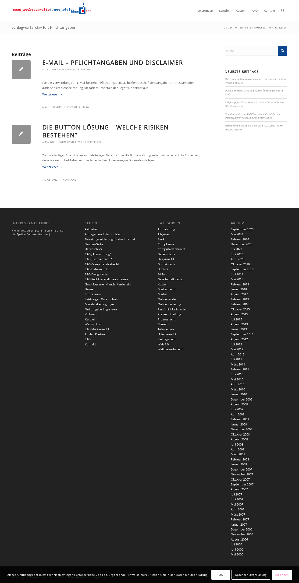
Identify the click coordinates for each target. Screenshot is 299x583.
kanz (72, 179)
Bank (161, 239)
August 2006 (239, 539)
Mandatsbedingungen (100, 304)
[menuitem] (205, 10)
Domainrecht (167, 264)
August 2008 (239, 439)
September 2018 (242, 269)
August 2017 (239, 294)
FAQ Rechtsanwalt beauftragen (106, 279)
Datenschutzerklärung (251, 575)
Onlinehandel (67, 142)
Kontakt (90, 344)
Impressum (93, 294)
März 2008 (238, 454)
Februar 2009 (240, 419)
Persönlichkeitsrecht (172, 309)
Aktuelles (91, 229)
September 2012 (242, 334)
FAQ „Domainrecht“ (98, 259)
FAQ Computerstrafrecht (102, 264)
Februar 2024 (240, 239)
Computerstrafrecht (171, 249)
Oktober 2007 (240, 479)
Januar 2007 (239, 524)
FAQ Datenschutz (97, 269)
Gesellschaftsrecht (63, 69)
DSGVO (163, 269)
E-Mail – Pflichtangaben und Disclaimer (112, 62)
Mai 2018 (237, 279)
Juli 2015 (236, 319)
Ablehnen (282, 575)
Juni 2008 (237, 444)
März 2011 (238, 364)
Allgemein (164, 234)
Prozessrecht (167, 319)
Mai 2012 (237, 349)
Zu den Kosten (95, 334)
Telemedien (84, 69)
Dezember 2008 (241, 429)
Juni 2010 (237, 374)
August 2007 (239, 489)
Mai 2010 (237, 379)
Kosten (162, 284)
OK (221, 575)
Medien (163, 294)
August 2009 (239, 404)
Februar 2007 (240, 519)
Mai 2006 (237, 554)
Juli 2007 (236, 494)
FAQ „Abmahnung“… (99, 254)
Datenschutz (93, 249)
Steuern (163, 324)
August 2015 (239, 314)
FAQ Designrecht (96, 274)
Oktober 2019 (240, 264)
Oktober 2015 (240, 309)
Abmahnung (49, 142)
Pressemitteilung (169, 314)
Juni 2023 (237, 254)
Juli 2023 (236, 249)
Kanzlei (90, 319)
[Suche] (282, 10)
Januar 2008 (239, 464)
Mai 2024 (237, 234)
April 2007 (237, 509)
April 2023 (237, 259)
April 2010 (237, 384)
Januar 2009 (239, 424)
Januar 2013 (239, 329)
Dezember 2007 (241, 469)
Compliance (166, 244)
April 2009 (237, 414)
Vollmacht (92, 314)
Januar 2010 (239, 394)
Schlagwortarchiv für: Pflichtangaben (44, 27)
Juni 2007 (237, 499)
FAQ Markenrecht (97, 329)
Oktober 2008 (240, 434)
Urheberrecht (167, 334)
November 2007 (242, 474)
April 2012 (237, 354)
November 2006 (242, 534)
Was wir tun (93, 324)
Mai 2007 (237, 504)
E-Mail (46, 69)
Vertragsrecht (167, 339)
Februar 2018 (240, 284)
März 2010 (238, 389)
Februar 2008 (240, 459)
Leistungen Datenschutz (101, 299)
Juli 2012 (236, 344)
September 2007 (242, 484)
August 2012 (239, 339)
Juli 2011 (236, 359)
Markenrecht (167, 289)
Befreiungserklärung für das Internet (110, 239)
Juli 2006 (236, 544)
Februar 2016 (240, 304)
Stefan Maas (81, 107)
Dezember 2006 (241, 529)
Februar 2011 (240, 369)
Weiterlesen (52, 94)
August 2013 (239, 324)
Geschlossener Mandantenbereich (108, 284)
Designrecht (166, 259)
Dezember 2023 (241, 244)
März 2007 (238, 514)
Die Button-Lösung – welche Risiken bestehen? (105, 131)
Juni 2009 (237, 409)
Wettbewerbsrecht (89, 142)
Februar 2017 (240, 299)
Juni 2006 (237, 549)
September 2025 (242, 229)
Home (89, 289)
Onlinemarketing (169, 304)
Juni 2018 (237, 274)
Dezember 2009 (241, 399)
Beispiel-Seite (94, 244)
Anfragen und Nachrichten (103, 234)
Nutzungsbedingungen (101, 309)
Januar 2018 (239, 289)
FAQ (88, 339)
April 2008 (237, 449)
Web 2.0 (163, 344)
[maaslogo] (51, 10)
